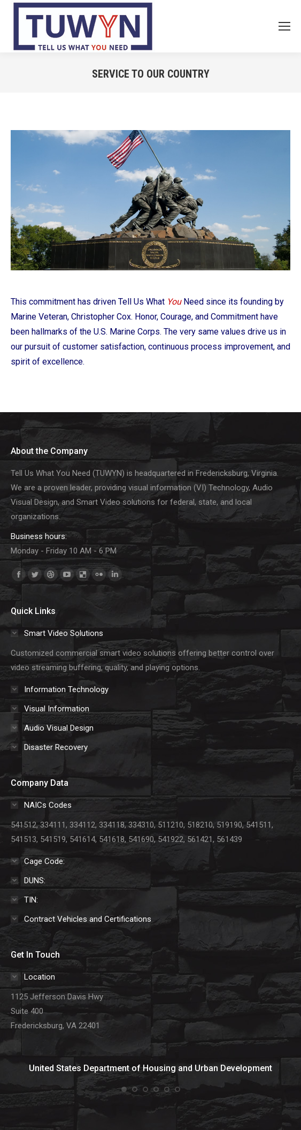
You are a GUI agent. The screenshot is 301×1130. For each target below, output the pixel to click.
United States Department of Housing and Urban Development (150, 1068)
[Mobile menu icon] (284, 26)
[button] (124, 1089)
